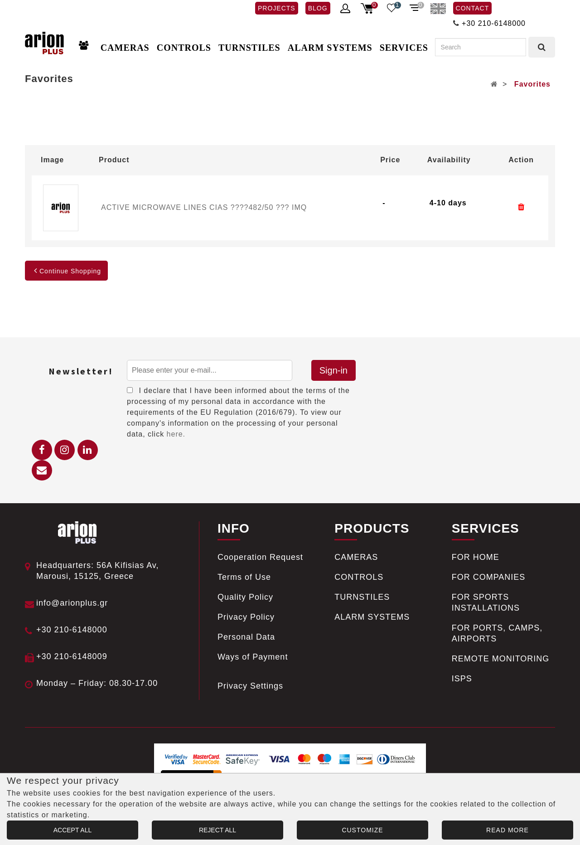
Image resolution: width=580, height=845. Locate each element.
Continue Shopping (66, 271)
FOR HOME (475, 557)
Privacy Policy (246, 617)
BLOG (318, 8)
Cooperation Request (260, 557)
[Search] (480, 47)
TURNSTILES (249, 48)
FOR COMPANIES (489, 577)
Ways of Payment (253, 656)
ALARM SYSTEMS (330, 48)
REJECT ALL (217, 830)
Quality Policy (245, 597)
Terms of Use (244, 577)
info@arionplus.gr (72, 602)
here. (176, 434)
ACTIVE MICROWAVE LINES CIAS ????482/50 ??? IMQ (204, 207)
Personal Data (246, 636)
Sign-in (333, 370)
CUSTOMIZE (362, 830)
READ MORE (507, 830)
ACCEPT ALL (72, 830)
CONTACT (472, 8)
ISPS (462, 678)
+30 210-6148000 (494, 23)
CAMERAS (125, 48)
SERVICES (404, 48)
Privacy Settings (250, 685)
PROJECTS (276, 8)
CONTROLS (184, 48)
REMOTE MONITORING (501, 658)
